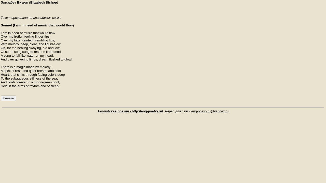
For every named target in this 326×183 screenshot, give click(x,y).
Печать (8, 98)
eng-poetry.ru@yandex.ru (210, 111)
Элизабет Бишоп (14, 2)
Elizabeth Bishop (43, 2)
